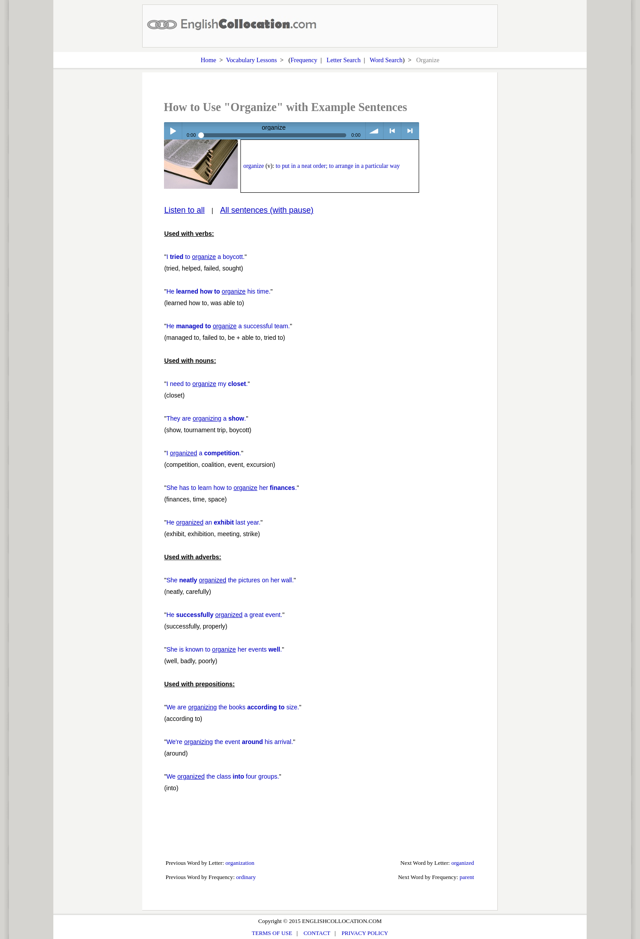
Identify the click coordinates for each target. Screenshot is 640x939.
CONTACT (317, 933)
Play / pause (172, 130)
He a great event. (224, 614)
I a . (203, 453)
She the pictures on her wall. (229, 580)
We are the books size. (232, 707)
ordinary (246, 877)
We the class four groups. (222, 776)
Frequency (304, 60)
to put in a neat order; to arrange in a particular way (338, 166)
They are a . (206, 418)
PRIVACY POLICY (364, 933)
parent (467, 877)
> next (410, 130)
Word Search (386, 60)
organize (253, 166)
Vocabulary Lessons (251, 60)
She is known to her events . (224, 649)
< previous (392, 130)
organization (239, 862)
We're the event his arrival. (229, 741)
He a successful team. (228, 326)
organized (462, 862)
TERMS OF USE (272, 933)
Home (208, 60)
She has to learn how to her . (231, 487)
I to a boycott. (205, 256)
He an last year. (213, 522)
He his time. (218, 291)
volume (374, 130)
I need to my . (207, 383)
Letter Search (344, 60)
